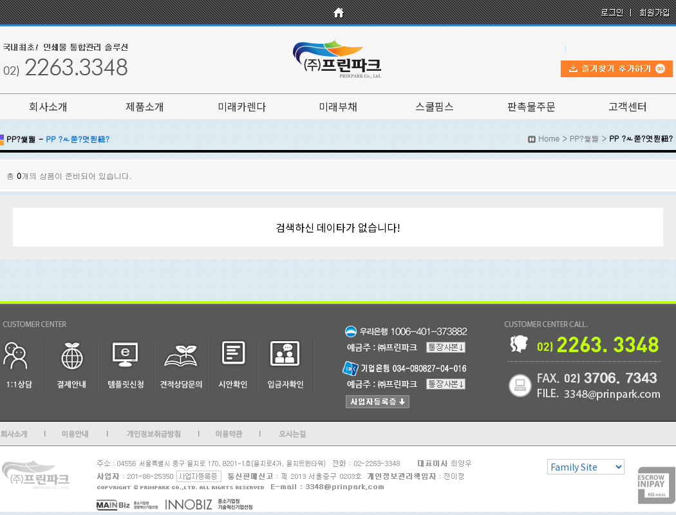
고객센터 (627, 106)
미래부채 (338, 106)
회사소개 (48, 106)
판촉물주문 (531, 106)
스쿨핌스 (434, 106)
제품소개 (145, 106)
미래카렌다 (242, 106)
